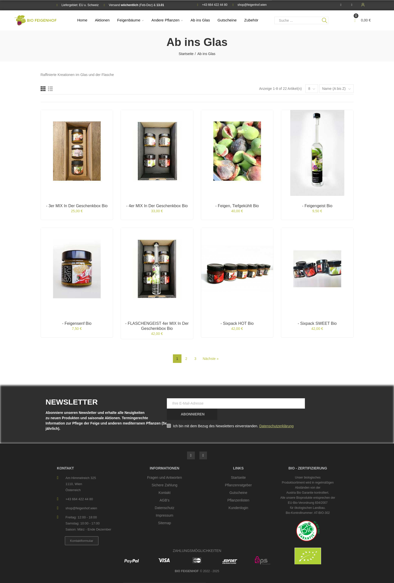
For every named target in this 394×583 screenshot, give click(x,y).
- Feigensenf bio (77, 323)
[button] (82, 540)
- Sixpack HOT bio (237, 323)
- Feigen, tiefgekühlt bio (237, 206)
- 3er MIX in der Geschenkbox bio (77, 206)
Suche (324, 20)
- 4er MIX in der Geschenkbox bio (157, 206)
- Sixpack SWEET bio (317, 323)
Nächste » (211, 359)
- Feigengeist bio (317, 206)
